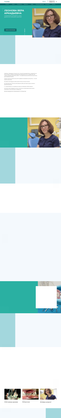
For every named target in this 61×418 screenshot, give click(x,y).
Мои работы (47, 4)
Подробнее (24, 31)
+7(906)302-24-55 (51, 2)
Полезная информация (40, 4)
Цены (32, 4)
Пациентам (26, 4)
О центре (7, 4)
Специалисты (19, 4)
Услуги (13, 4)
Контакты (53, 4)
